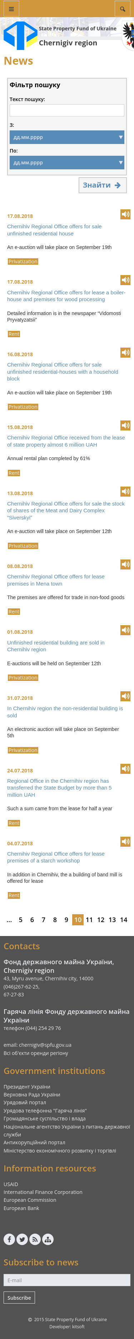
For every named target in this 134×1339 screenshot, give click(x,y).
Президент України (27, 1086)
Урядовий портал (25, 1102)
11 (89, 919)
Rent (14, 334)
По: (14, 151)
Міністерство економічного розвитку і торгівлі (60, 1150)
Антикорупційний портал (34, 1142)
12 (101, 919)
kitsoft (78, 1327)
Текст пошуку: (27, 99)
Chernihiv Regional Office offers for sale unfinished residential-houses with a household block (62, 372)
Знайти (103, 185)
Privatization (23, 261)
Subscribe (19, 1297)
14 (124, 919)
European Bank (21, 1208)
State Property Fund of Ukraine (77, 28)
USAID (11, 1184)
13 (112, 919)
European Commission (30, 1199)
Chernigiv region (68, 43)
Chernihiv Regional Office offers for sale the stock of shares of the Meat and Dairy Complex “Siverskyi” (66, 511)
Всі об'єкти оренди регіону (36, 1053)
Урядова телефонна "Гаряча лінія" (45, 1110)
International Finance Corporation (43, 1192)
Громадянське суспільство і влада (45, 1118)
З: (12, 125)
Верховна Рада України (32, 1094)
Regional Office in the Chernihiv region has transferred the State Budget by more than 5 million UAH (59, 788)
